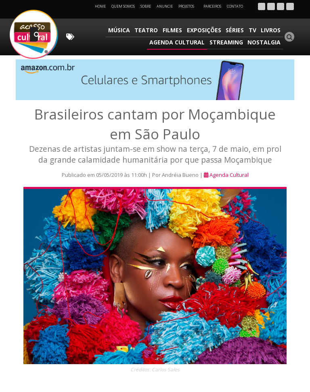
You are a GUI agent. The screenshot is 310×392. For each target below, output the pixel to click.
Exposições (206, 30)
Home (100, 6)
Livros (271, 30)
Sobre (145, 6)
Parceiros (212, 6)
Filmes (175, 30)
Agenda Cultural (178, 42)
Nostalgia (264, 42)
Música (123, 30)
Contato (235, 6)
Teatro (149, 30)
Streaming (227, 42)
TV (253, 30)
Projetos (189, 6)
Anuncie (165, 6)
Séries (236, 30)
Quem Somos (123, 6)
